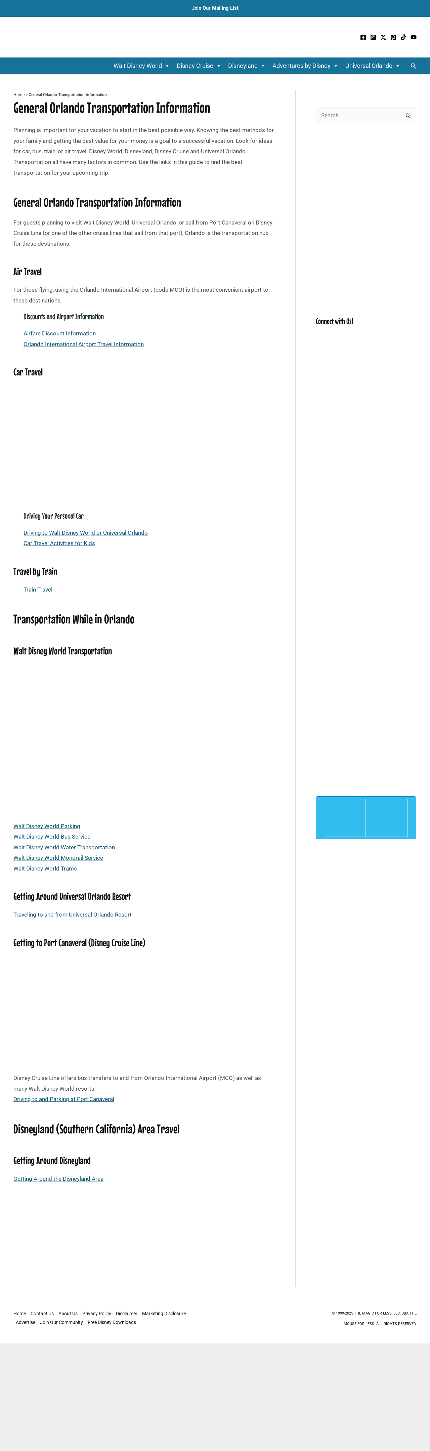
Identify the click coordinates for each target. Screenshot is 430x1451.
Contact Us (42, 1313)
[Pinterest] (393, 37)
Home (19, 94)
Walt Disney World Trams (45, 868)
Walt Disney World (142, 66)
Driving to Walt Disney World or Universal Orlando (86, 532)
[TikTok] (403, 37)
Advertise (25, 1322)
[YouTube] (414, 37)
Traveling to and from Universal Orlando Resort (72, 914)
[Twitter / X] (383, 37)
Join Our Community (61, 1322)
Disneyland (247, 66)
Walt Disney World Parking (46, 826)
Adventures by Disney (305, 66)
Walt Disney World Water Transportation (64, 847)
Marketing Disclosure (164, 1313)
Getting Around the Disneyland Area (58, 1178)
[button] (414, 66)
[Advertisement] (144, 1237)
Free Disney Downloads (112, 1322)
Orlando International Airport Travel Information (84, 344)
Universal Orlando (372, 66)
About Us (68, 1313)
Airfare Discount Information (60, 333)
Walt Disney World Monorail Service (58, 857)
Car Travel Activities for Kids (59, 543)
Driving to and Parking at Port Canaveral (63, 1099)
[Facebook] (363, 37)
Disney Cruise (199, 66)
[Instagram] (373, 37)
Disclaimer (126, 1313)
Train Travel (38, 589)
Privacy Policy (96, 1313)
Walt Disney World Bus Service (51, 836)
